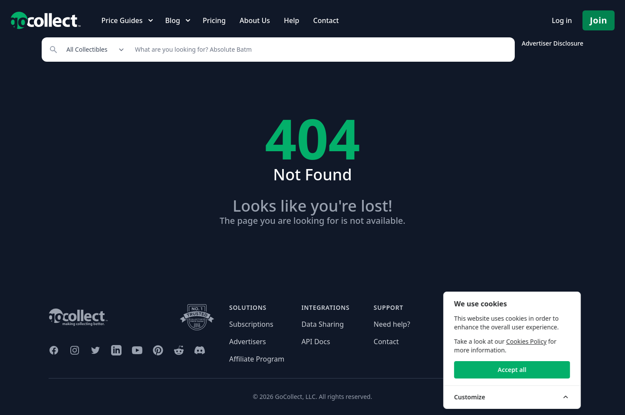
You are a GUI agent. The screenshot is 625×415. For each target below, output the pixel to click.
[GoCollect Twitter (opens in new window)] (95, 350)
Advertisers (247, 341)
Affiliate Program (256, 359)
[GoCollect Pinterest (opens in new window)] (158, 350)
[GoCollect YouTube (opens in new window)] (137, 350)
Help (291, 20)
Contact (326, 20)
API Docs (315, 341)
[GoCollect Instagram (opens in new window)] (74, 350)
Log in (562, 20)
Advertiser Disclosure (552, 43)
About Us (255, 20)
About (455, 324)
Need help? (392, 324)
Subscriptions (251, 324)
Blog (453, 341)
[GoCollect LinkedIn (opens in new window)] (116, 350)
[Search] (320, 49)
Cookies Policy (561, 341)
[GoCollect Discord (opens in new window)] (199, 350)
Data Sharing (322, 324)
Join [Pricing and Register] (598, 20)
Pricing (214, 20)
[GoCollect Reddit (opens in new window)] (179, 350)
